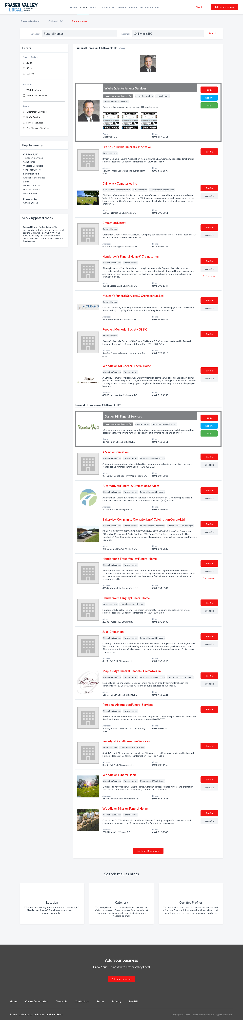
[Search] (212, 33)
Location (126, 33)
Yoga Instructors (32, 169)
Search (83, 7)
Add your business (150, 7)
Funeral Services (34, 122)
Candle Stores (30, 202)
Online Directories (36, 1001)
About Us (94, 7)
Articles (122, 7)
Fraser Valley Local (30, 21)
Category (35, 33)
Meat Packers (30, 193)
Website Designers (33, 165)
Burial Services (33, 117)
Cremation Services (36, 111)
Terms (100, 1001)
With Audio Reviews (36, 95)
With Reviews (33, 89)
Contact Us (108, 7)
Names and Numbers (50, 1014)
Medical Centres (31, 185)
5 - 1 (209, 276)
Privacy (116, 1001)
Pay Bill (133, 7)
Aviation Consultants (34, 177)
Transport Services (33, 157)
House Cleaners (31, 189)
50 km (29, 68)
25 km (29, 62)
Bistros (27, 181)
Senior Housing (31, 173)
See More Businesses (148, 850)
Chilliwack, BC (55, 21)
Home (73, 7)
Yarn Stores (29, 161)
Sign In (199, 7)
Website (209, 97)
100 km (30, 73)
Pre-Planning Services (37, 128)
